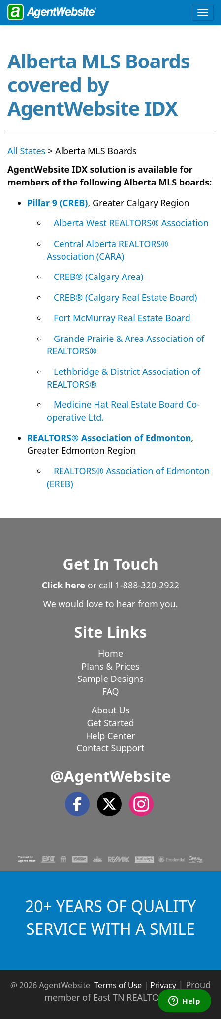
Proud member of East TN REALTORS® (127, 991)
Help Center (110, 735)
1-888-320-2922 (147, 585)
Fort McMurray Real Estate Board (122, 318)
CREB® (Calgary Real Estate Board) (125, 297)
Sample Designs (110, 678)
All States (26, 150)
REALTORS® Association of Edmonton (109, 438)
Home (110, 653)
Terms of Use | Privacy (135, 985)
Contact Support (111, 748)
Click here (63, 585)
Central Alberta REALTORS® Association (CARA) (107, 250)
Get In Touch (110, 564)
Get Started (110, 723)
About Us (111, 710)
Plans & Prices (110, 666)
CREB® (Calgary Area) (98, 276)
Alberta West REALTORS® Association (131, 223)
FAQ (110, 691)
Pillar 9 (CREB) (57, 203)
